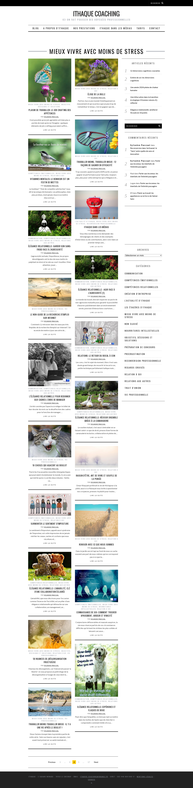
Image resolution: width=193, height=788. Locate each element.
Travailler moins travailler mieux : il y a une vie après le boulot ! (50, 726)
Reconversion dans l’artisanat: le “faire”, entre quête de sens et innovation (143, 151)
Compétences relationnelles (57, 238)
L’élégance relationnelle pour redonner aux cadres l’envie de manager (49, 398)
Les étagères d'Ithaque (138, 307)
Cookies (91, 780)
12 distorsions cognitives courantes (145, 71)
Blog (36, 28)
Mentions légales (145, 777)
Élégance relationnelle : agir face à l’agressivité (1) (96, 291)
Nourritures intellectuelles (142, 330)
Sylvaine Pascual (51, 117)
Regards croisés (135, 367)
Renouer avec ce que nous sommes (96, 544)
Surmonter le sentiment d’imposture (50, 523)
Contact (154, 28)
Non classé (131, 323)
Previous (52, 762)
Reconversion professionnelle (101, 224)
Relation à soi (57, 175)
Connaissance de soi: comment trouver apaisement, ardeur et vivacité (96, 614)
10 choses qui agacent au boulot (49, 465)
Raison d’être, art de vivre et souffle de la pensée (96, 477)
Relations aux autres (107, 414)
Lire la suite (49, 130)
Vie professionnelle (54, 310)
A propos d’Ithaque (56, 28)
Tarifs (141, 28)
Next (96, 762)
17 (89, 762)
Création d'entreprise (138, 293)
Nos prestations (84, 28)
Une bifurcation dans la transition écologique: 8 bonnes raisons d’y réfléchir (144, 100)
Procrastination (135, 354)
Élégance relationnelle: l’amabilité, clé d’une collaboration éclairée (49, 590)
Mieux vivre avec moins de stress (44, 104)
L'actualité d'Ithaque (85, 221)
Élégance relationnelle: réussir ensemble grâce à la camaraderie (96, 419)
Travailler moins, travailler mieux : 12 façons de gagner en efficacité (96, 163)
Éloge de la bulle (96, 94)
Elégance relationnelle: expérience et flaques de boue (96, 708)
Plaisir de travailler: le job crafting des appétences (50, 111)
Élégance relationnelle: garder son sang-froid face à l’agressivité (49, 248)
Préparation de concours (140, 347)
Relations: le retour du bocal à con (96, 355)
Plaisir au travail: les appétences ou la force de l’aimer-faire (144, 196)
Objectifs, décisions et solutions (54, 105)
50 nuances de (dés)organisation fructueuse (49, 660)
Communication (35, 238)
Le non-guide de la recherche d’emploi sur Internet (49, 316)
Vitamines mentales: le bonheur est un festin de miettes (49, 180)
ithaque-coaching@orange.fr (94, 777)
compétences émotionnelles (41, 173)
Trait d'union (133, 387)
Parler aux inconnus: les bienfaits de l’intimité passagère (145, 164)
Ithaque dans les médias (116, 28)
